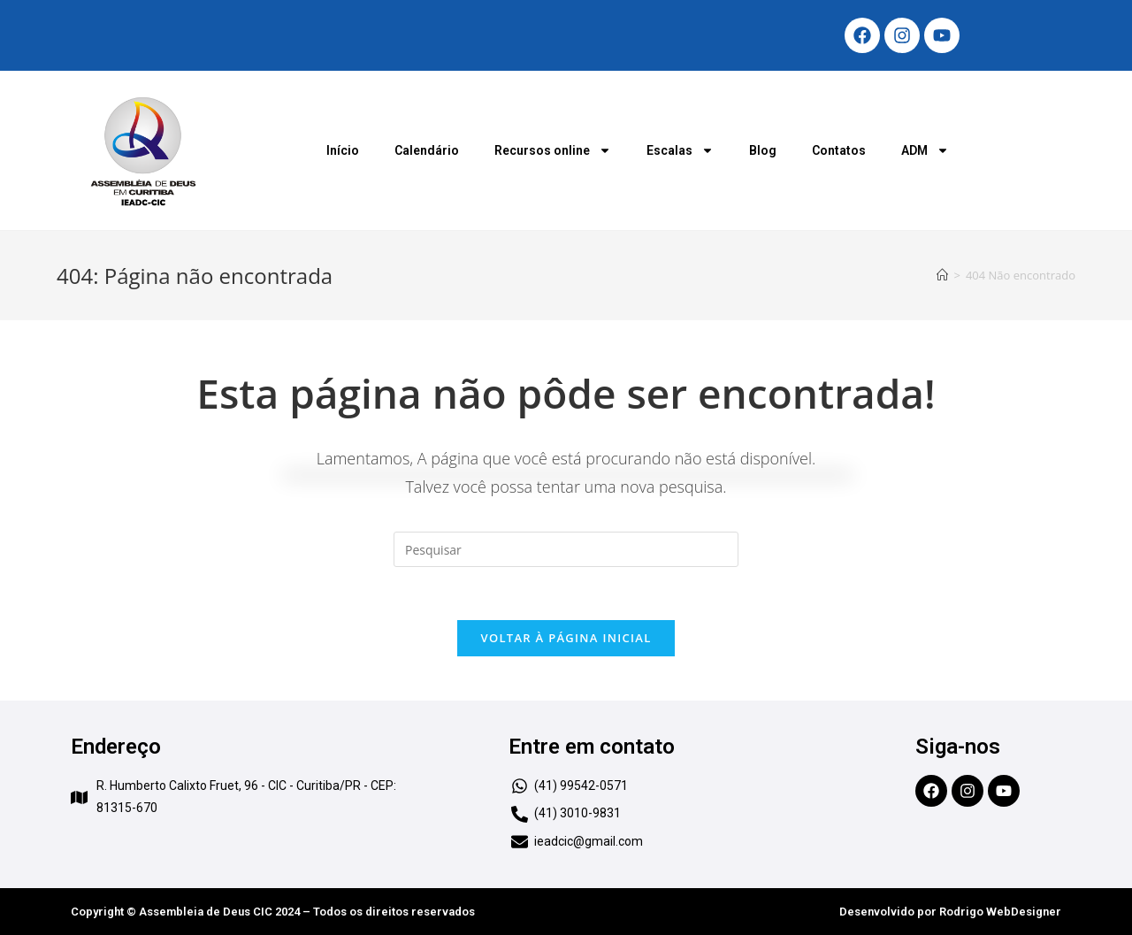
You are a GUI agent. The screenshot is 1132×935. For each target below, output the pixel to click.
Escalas (680, 150)
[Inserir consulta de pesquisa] (566, 549)
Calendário (426, 150)
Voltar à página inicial (565, 638)
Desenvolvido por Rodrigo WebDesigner (950, 911)
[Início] (942, 275)
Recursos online (552, 150)
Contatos (839, 150)
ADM (925, 150)
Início (342, 150)
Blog (762, 150)
